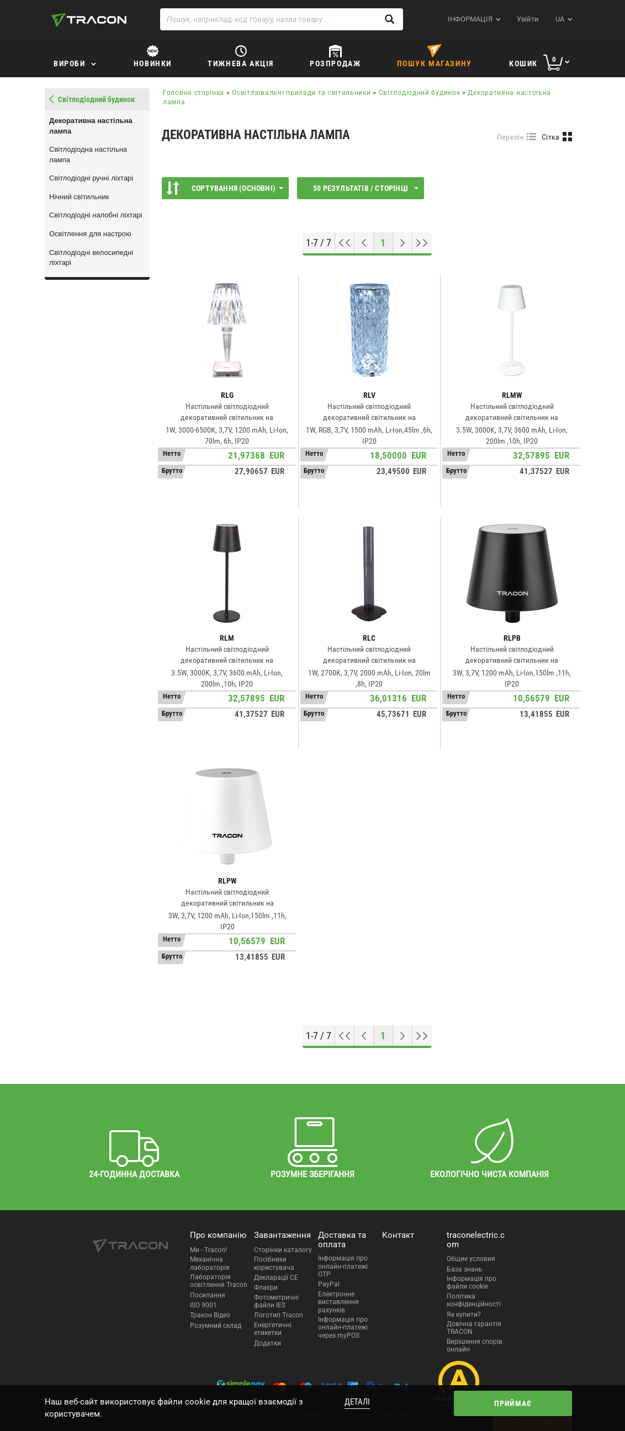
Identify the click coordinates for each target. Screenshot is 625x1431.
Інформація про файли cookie (471, 1282)
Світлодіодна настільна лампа (88, 154)
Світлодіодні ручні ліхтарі (91, 178)
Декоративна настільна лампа (91, 125)
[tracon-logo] (89, 20)
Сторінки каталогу (283, 1250)
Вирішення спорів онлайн (474, 1345)
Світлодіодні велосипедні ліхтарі (91, 257)
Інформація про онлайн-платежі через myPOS (343, 1327)
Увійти (528, 19)
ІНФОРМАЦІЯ (470, 19)
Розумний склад (215, 1325)
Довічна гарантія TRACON (474, 1328)
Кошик (523, 63)
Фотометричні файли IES (276, 1301)
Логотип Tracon (278, 1315)
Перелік (510, 136)
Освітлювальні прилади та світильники (301, 93)
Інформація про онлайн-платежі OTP (343, 1266)
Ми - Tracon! (208, 1250)
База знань (465, 1269)
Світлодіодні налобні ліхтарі (95, 215)
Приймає (513, 1403)
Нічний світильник (79, 197)
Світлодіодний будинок (419, 93)
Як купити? (464, 1314)
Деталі (357, 1402)
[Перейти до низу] (422, 242)
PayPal (329, 1284)
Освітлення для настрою (90, 234)
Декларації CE (276, 1277)
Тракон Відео (210, 1315)
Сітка (551, 136)
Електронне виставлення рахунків (338, 1302)
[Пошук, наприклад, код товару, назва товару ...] (281, 19)
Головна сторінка (193, 93)
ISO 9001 (203, 1305)
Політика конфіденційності (474, 1300)
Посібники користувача (274, 1263)
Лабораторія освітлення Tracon (218, 1281)
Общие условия (471, 1259)
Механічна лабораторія (210, 1263)
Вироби (70, 63)
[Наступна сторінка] (402, 242)
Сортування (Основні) (224, 188)
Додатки (267, 1343)
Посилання (207, 1295)
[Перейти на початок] (344, 242)
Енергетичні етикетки (273, 1329)
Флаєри (266, 1287)
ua (559, 19)
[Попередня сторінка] (364, 242)
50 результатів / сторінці (366, 188)
